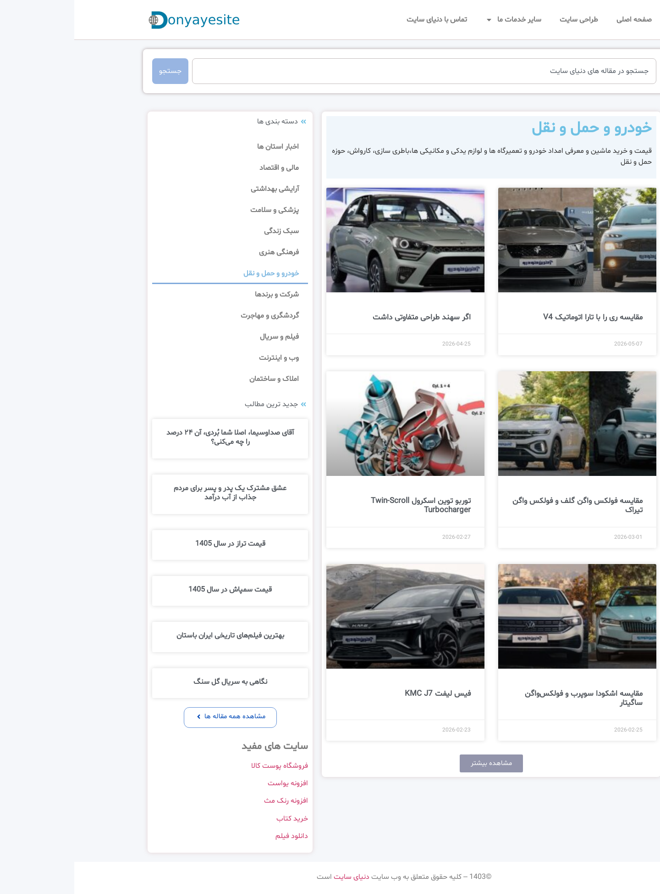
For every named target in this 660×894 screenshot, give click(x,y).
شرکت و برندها (203, 295)
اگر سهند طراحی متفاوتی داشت (347, 317)
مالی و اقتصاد (205, 168)
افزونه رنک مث (212, 801)
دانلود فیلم (217, 836)
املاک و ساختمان (200, 379)
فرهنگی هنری (205, 252)
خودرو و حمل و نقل (517, 128)
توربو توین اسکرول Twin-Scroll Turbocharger (346, 505)
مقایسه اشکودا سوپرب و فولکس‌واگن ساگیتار (509, 698)
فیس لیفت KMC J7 (363, 693)
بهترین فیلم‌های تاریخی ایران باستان (156, 636)
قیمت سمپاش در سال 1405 (156, 590)
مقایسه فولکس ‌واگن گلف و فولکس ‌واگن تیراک (503, 505)
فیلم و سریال (205, 337)
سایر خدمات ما (439, 19)
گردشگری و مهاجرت (195, 316)
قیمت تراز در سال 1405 (156, 544)
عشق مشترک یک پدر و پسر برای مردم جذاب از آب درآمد (155, 493)
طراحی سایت (504, 20)
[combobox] (350, 71)
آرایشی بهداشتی (200, 189)
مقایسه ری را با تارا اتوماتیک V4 (518, 317)
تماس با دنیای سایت (362, 20)
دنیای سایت (277, 877)
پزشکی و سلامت (200, 210)
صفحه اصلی (560, 20)
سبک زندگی (207, 231)
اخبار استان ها (204, 147)
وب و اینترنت (205, 358)
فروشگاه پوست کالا (205, 766)
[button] (417, 763)
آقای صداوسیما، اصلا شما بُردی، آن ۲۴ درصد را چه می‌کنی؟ (156, 437)
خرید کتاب (218, 819)
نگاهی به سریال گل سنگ (156, 682)
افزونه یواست (213, 783)
